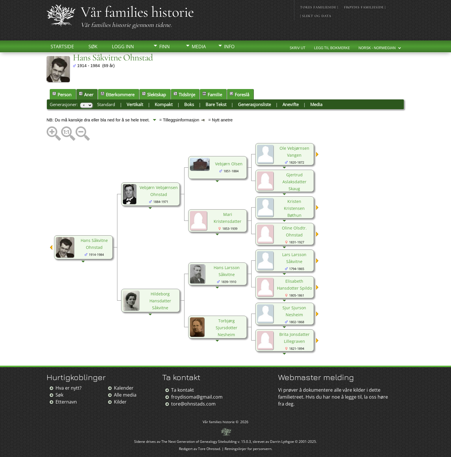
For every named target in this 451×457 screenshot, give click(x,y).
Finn (164, 46)
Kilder (120, 402)
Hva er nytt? (69, 388)
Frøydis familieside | (365, 7)
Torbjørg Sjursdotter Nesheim (226, 327)
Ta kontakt (182, 390)
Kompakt (164, 104)
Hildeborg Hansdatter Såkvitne (160, 300)
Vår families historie (137, 12)
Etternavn (66, 402)
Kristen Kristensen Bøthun (294, 208)
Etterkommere (117, 94)
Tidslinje (184, 94)
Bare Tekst (216, 104)
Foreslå (239, 94)
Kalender (124, 388)
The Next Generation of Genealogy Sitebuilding (199, 441)
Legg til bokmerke (332, 47)
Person (61, 94)
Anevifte (290, 104)
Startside (62, 46)
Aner (86, 94)
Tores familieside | (319, 7)
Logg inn (123, 46)
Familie (212, 94)
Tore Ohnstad (209, 448)
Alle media (125, 395)
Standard (106, 104)
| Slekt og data (315, 16)
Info (229, 46)
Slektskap (154, 94)
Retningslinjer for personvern (248, 448)
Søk (92, 46)
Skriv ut (297, 47)
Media (199, 46)
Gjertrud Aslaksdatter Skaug (294, 181)
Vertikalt (135, 104)
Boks (189, 104)
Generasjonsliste (254, 104)
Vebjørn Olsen (229, 163)
